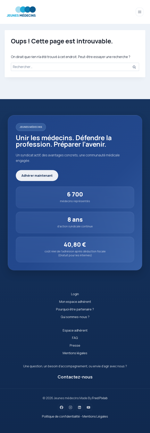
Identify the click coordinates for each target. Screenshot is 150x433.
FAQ (75, 338)
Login (75, 294)
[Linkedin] (79, 407)
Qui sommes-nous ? (75, 317)
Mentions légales (75, 353)
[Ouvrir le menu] (139, 12)
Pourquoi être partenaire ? (75, 309)
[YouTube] (88, 407)
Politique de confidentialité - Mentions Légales (75, 416)
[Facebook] (61, 407)
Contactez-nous (75, 377)
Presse (75, 345)
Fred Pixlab (100, 398)
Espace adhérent (75, 330)
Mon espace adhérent (75, 301)
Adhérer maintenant (37, 175)
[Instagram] (70, 407)
